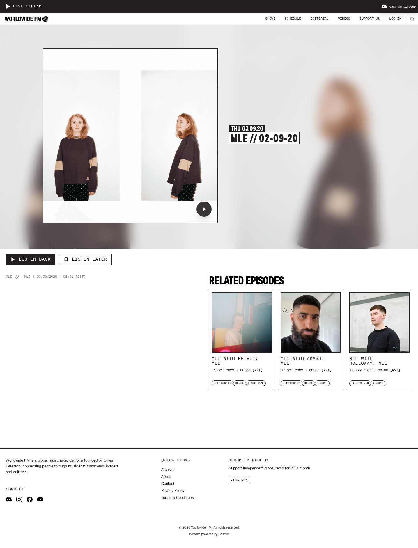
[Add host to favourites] (16, 277)
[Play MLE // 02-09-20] (204, 209)
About (166, 476)
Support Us (369, 19)
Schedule (293, 19)
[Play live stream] (7, 6)
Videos (344, 19)
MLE (9, 277)
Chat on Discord (398, 7)
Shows (270, 19)
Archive (167, 470)
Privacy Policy (172, 490)
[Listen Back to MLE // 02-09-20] (30, 259)
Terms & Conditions (177, 497)
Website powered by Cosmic (209, 534)
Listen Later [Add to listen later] (85, 259)
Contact (167, 483)
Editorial (319, 19)
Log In (395, 19)
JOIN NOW (239, 480)
